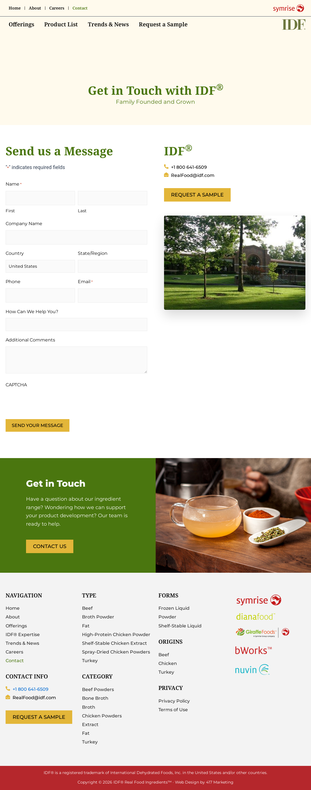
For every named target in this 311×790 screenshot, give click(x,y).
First (10, 210)
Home (15, 8)
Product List (61, 24)
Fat (86, 626)
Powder (167, 617)
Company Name (24, 223)
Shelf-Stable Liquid (180, 626)
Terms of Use (173, 709)
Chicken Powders (102, 716)
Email (85, 282)
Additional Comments (30, 340)
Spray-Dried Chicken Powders (116, 652)
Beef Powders (98, 689)
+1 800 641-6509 (30, 689)
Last (82, 210)
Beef (87, 608)
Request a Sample (163, 24)
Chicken (167, 663)
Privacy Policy (174, 701)
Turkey (90, 660)
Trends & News (108, 24)
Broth (88, 707)
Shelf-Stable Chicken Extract (114, 643)
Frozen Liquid (174, 608)
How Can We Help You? (32, 311)
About (35, 8)
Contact (80, 8)
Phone (13, 281)
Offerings (21, 24)
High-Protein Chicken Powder (116, 634)
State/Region (92, 253)
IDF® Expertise (23, 634)
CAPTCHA (16, 384)
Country (15, 253)
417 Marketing (219, 781)
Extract (90, 724)
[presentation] (48, 402)
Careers (56, 8)
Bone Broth (95, 698)
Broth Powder (98, 617)
